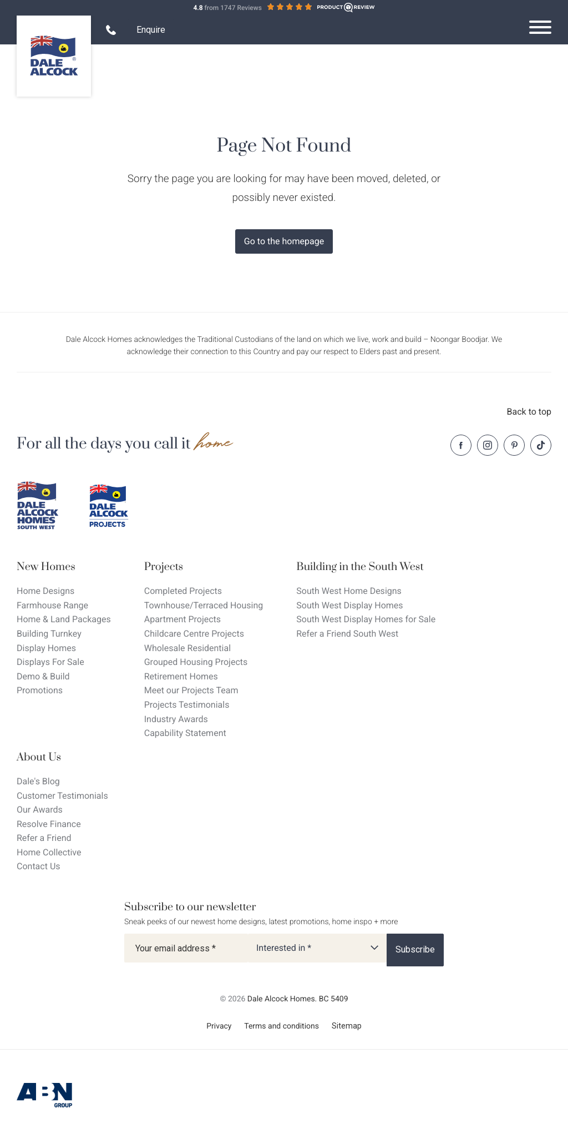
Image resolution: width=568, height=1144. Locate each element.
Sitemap (347, 1025)
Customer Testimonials (62, 795)
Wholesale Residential (187, 648)
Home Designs (45, 591)
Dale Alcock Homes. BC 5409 (297, 999)
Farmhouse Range (52, 605)
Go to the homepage (284, 241)
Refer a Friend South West (347, 633)
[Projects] (203, 567)
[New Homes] (64, 567)
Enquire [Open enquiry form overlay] (150, 29)
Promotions (40, 690)
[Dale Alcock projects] (116, 505)
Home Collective (49, 852)
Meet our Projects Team (191, 690)
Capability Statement (185, 733)
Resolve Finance (49, 824)
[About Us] (62, 757)
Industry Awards (176, 719)
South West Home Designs (349, 591)
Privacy (218, 1026)
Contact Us (38, 866)
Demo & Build (43, 676)
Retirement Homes (181, 676)
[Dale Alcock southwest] (44, 505)
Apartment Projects (182, 619)
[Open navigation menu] (540, 27)
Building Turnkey (49, 633)
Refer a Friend (44, 838)
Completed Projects (183, 591)
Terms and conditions (281, 1026)
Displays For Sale (50, 662)
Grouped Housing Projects (196, 662)
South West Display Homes (349, 605)
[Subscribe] (415, 950)
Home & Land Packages (64, 619)
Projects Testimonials (187, 704)
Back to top (529, 411)
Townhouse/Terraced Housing (203, 605)
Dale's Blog (38, 781)
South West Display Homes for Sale (365, 619)
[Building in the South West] (365, 567)
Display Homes (46, 648)
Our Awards (40, 809)
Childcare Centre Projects (194, 633)
